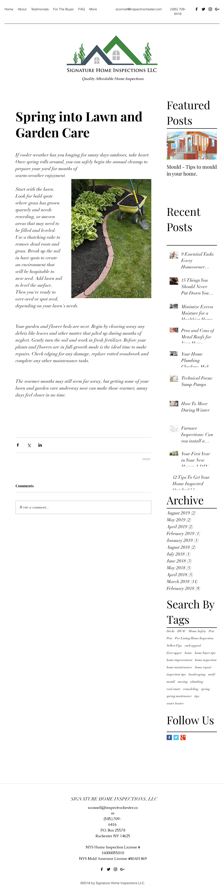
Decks (171, 631)
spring (205, 689)
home (188, 653)
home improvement (179, 660)
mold (211, 674)
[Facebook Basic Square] (169, 737)
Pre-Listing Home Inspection (194, 638)
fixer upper (174, 653)
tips (197, 696)
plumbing (196, 682)
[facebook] (196, 9)
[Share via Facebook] (18, 445)
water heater (175, 703)
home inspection (206, 660)
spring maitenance (179, 696)
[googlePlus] (217, 9)
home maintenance (179, 667)
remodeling (190, 689)
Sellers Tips (174, 646)
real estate (173, 689)
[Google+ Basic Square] (183, 737)
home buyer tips (205, 653)
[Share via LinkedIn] (40, 445)
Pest (211, 631)
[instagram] (210, 9)
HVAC (181, 631)
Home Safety (197, 631)
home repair (203, 667)
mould (171, 682)
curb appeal (193, 646)
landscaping (197, 674)
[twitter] (203, 9)
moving (183, 682)
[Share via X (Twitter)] (29, 445)
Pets (169, 638)
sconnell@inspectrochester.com (139, 9)
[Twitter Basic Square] (176, 737)
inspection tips (176, 674)
